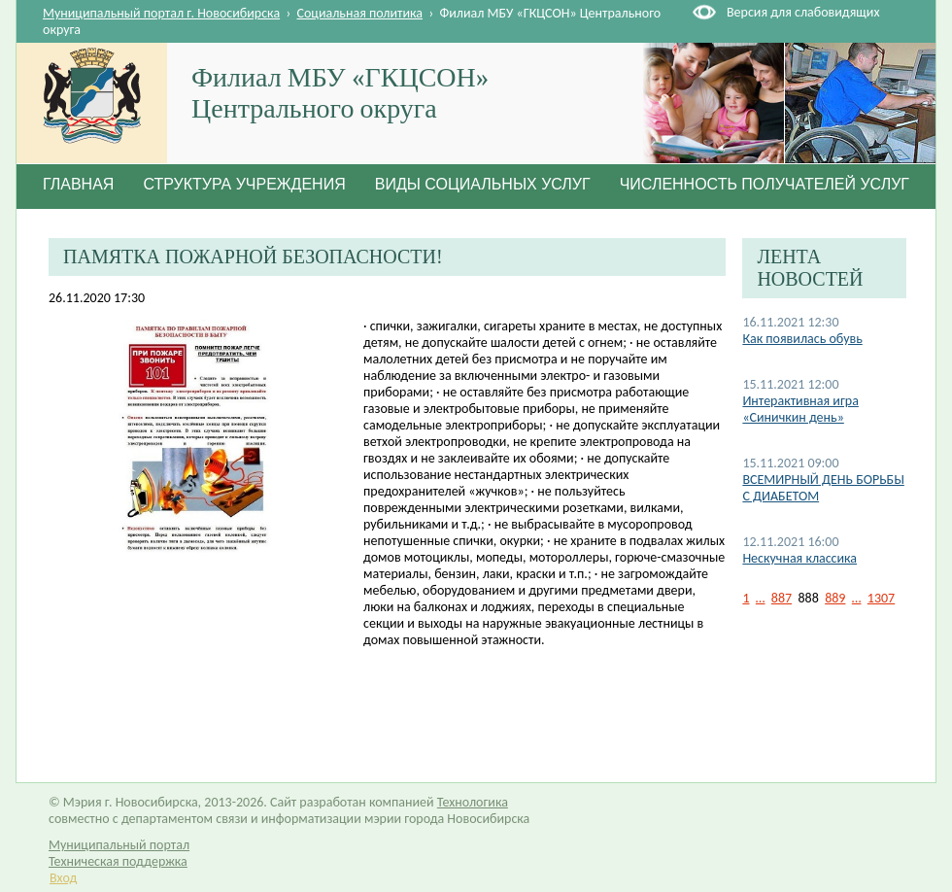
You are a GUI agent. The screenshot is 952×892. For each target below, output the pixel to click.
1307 (881, 598)
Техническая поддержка (118, 861)
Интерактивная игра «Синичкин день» (800, 409)
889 (835, 598)
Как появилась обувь (802, 338)
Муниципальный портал (119, 845)
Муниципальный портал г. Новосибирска (161, 13)
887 (781, 598)
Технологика (472, 802)
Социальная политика (360, 13)
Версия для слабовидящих (803, 12)
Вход (63, 878)
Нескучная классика (799, 558)
